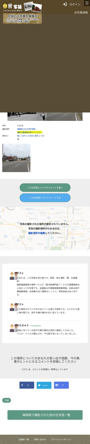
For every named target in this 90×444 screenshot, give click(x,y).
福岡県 (20, 129)
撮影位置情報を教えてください (29, 132)
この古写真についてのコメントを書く (45, 187)
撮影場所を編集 (36, 233)
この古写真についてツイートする (45, 197)
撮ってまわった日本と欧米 (27, 135)
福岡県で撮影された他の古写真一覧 (46, 415)
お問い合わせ (40, 439)
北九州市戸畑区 (29, 129)
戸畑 (6, 400)
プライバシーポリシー (61, 439)
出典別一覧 (23, 439)
